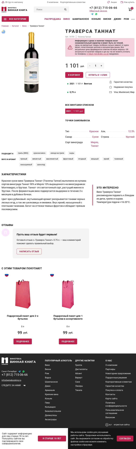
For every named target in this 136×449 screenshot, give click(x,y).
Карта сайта (111, 398)
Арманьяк (50, 390)
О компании (52, 2)
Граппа (78, 365)
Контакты (110, 394)
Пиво (47, 403)
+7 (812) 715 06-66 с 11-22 (97, 54)
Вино (66, 19)
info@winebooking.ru (11, 380)
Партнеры (110, 369)
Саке (77, 382)
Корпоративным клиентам (72, 2)
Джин (117, 19)
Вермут (78, 377)
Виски (107, 19)
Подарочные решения (116, 377)
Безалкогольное (53, 411)
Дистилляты (81, 369)
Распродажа (53, 19)
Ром (126, 19)
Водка (48, 377)
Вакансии (110, 417)
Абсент (78, 373)
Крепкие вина (51, 394)
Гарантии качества (114, 386)
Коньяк (96, 19)
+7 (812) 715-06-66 (102, 7)
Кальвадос (50, 407)
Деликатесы (51, 415)
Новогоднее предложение (118, 373)
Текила (78, 390)
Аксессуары (51, 419)
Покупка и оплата (114, 390)
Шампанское (80, 19)
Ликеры (79, 386)
